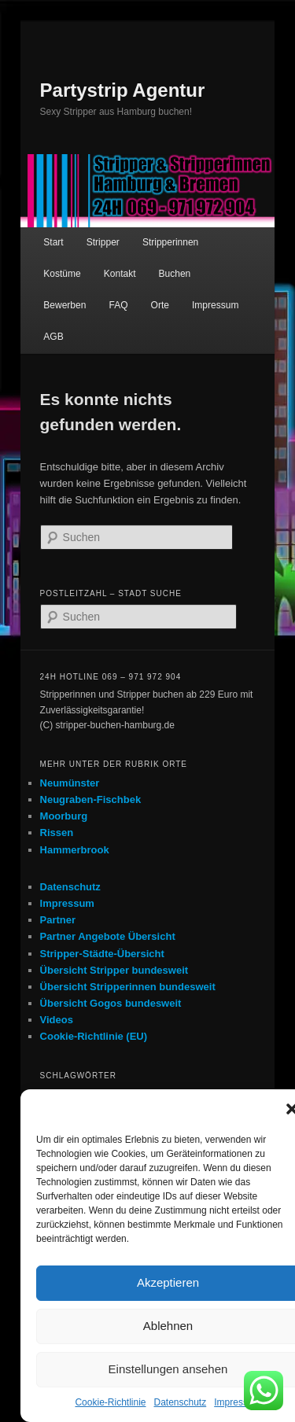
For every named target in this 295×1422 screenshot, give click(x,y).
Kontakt (120, 273)
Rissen (57, 832)
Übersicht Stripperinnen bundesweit (128, 987)
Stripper (103, 242)
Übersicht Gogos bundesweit (111, 1003)
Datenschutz (180, 1402)
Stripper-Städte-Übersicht (102, 954)
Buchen (175, 273)
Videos (56, 1020)
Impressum (237, 1402)
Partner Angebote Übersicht (107, 936)
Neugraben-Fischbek (91, 799)
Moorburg (64, 816)
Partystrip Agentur (122, 90)
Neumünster (70, 783)
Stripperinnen (170, 242)
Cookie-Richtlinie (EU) (94, 1036)
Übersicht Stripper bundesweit (114, 970)
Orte (160, 305)
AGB (53, 336)
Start (53, 242)
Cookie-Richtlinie (110, 1402)
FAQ (118, 305)
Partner (58, 920)
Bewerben (64, 305)
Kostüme (61, 273)
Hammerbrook (74, 850)
